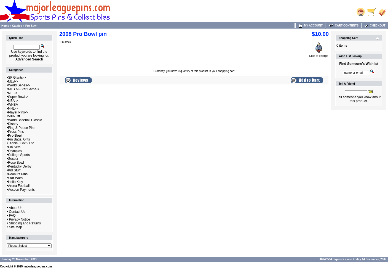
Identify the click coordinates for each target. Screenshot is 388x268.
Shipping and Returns (25, 223)
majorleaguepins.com (37, 266)
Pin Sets (14, 147)
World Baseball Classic (25, 120)
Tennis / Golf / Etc (21, 143)
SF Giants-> (17, 77)
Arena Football (19, 186)
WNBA (13, 105)
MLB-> (13, 81)
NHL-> (13, 108)
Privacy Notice (19, 219)
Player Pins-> (18, 112)
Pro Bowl (31, 25)
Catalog (17, 25)
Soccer (13, 159)
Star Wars (15, 178)
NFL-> (12, 93)
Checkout (374, 25)
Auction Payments (21, 190)
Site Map (15, 227)
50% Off (14, 116)
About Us (15, 208)
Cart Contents (343, 25)
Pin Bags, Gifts (19, 139)
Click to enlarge (318, 54)
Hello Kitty (15, 182)
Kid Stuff (14, 170)
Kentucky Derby (19, 166)
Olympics (15, 151)
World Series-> (19, 85)
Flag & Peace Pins (21, 128)
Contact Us (17, 212)
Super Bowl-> (18, 97)
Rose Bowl (16, 162)
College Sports (19, 155)
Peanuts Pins (18, 174)
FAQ (12, 215)
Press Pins (16, 132)
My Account (310, 25)
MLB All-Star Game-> (23, 89)
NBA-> (13, 101)
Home (5, 25)
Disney (13, 124)
